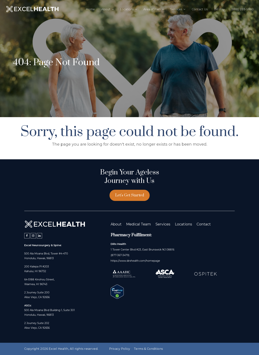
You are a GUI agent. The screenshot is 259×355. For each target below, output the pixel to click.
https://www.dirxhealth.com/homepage (135, 260)
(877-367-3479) (120, 255)
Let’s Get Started (129, 195)
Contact (204, 224)
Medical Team (138, 224)
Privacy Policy (119, 348)
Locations (183, 224)
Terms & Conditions (148, 348)
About (116, 224)
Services (162, 224)
